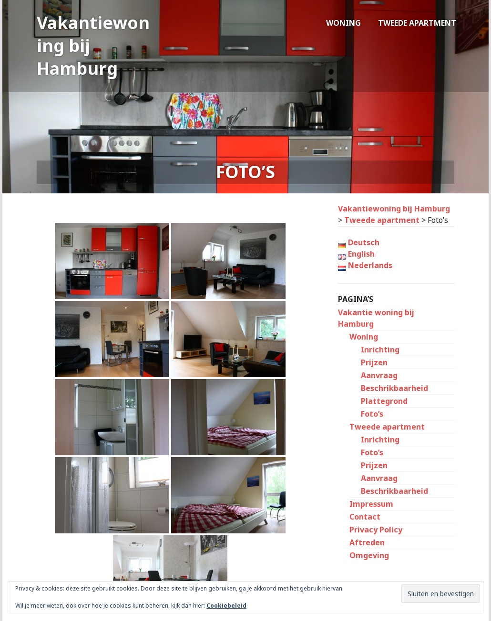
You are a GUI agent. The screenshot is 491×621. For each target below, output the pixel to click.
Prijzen (374, 362)
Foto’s (372, 414)
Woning (343, 23)
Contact (364, 516)
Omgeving (369, 555)
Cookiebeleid (226, 605)
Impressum (371, 504)
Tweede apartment (417, 23)
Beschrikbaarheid (394, 388)
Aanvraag (379, 375)
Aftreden (367, 542)
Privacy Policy (375, 529)
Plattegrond (384, 401)
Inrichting (380, 349)
